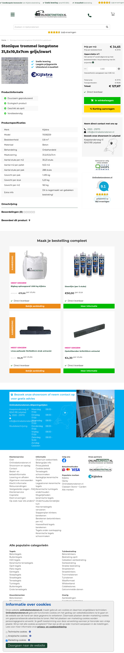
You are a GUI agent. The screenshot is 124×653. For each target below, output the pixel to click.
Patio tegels (15, 569)
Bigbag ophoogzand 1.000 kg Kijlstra (28, 286)
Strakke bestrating (71, 566)
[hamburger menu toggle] (12, 14)
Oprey (65, 481)
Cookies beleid (43, 468)
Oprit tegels (15, 566)
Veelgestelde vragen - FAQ (22, 489)
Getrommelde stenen (72, 589)
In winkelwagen (101, 100)
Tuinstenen (67, 577)
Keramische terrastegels (21, 563)
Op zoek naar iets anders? (22, 501)
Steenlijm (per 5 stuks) (75, 286)
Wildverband (68, 583)
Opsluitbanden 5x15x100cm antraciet (82, 351)
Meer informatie (89, 306)
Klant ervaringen (17, 498)
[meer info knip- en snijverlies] (92, 62)
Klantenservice (16, 492)
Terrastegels (15, 580)
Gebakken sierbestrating (74, 560)
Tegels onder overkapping (48, 530)
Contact (13, 468)
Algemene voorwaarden (21, 480)
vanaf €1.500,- (57, 3)
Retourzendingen (18, 486)
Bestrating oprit (69, 557)
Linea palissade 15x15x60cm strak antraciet (31, 351)
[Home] (50, 14)
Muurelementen (17, 595)
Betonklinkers (69, 554)
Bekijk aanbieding (35, 306)
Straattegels (15, 577)
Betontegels (15, 554)
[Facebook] (64, 460)
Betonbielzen (15, 598)
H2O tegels (14, 560)
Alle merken (68, 489)
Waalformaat (68, 580)
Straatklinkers (68, 572)
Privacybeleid (42, 465)
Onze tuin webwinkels (47, 459)
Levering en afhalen (19, 477)
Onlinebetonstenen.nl (72, 484)
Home (3, 40)
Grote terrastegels (18, 589)
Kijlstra (29, 3)
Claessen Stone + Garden (74, 487)
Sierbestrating (69, 563)
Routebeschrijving (18, 426)
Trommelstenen (70, 574)
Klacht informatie (18, 483)
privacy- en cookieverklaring (51, 627)
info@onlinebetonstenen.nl (99, 132)
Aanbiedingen (69, 598)
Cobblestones (68, 586)
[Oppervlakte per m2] (101, 69)
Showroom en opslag (19, 465)
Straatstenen (68, 569)
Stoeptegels (15, 574)
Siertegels (14, 572)
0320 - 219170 (92, 129)
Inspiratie (14, 495)
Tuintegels (14, 583)
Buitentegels (15, 557)
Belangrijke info (43, 462)
